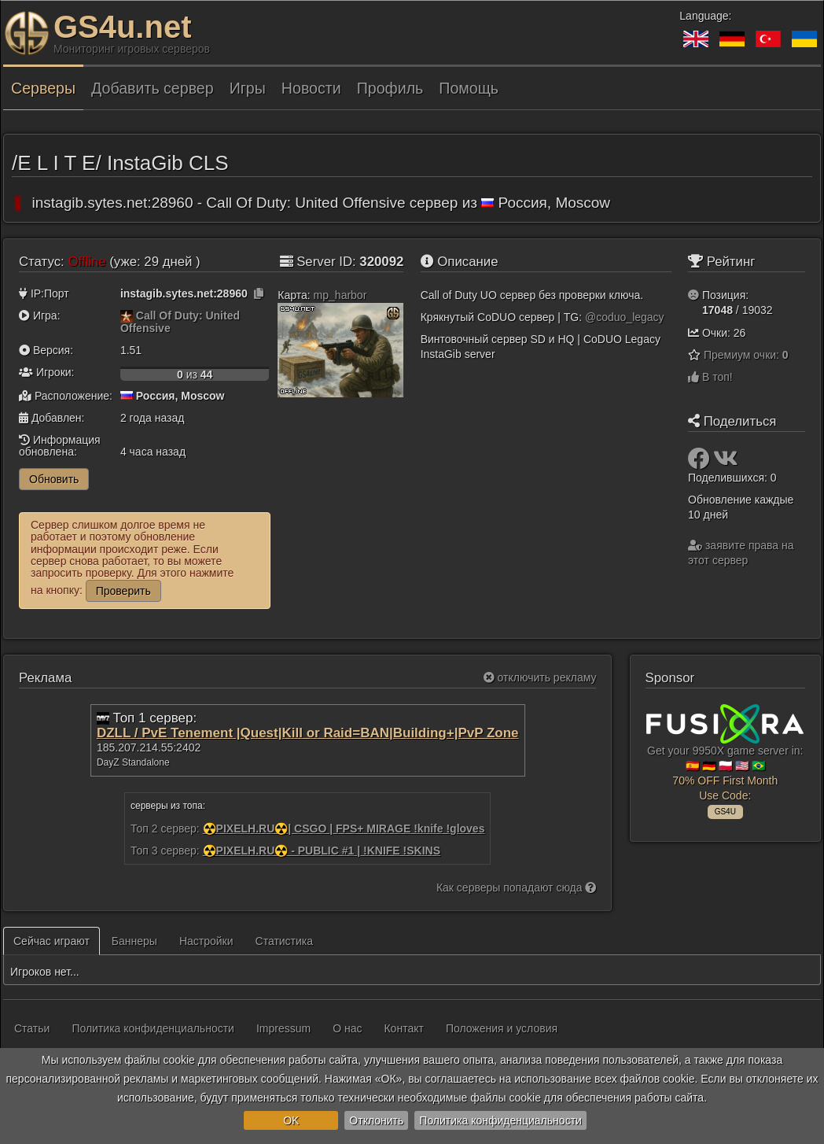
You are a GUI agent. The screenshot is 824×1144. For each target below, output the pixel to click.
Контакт (403, 1028)
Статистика (285, 941)
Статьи (32, 1028)
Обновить (54, 479)
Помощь (468, 88)
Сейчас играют (51, 941)
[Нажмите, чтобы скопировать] (258, 293)
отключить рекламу (540, 677)
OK (291, 1120)
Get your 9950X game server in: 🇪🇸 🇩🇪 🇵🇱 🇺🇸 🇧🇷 (725, 759)
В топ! (710, 377)
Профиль (390, 88)
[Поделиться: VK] (725, 462)
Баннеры (134, 941)
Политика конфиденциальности (500, 1120)
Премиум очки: (746, 355)
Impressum (283, 1028)
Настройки (206, 941)
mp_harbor (340, 295)
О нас (347, 1028)
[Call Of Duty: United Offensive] (126, 315)
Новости (311, 88)
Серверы (43, 88)
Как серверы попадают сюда (516, 887)
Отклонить (376, 1120)
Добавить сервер (152, 88)
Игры (248, 88)
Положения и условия (501, 1028)
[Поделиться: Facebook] (700, 462)
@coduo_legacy (624, 317)
